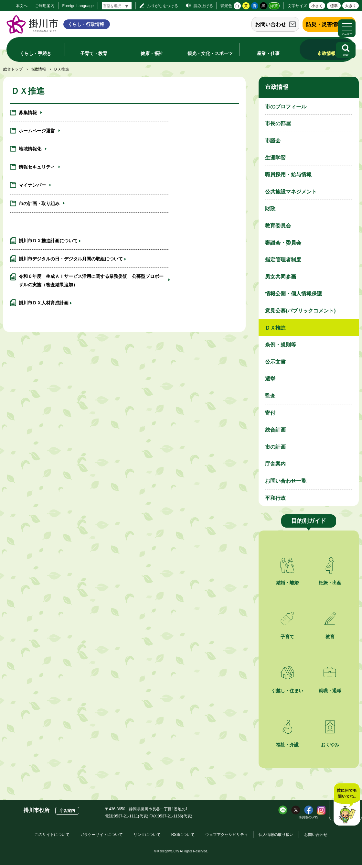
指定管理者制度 (283, 259)
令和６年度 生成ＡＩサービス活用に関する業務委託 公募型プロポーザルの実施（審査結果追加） (66, 230)
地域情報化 (30, 134)
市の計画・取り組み (159, 154)
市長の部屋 (278, 123)
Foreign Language (78, 6)
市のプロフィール (285, 106)
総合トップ (13, 69)
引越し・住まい (287, 690)
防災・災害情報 (324, 24)
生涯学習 (275, 157)
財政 (270, 208)
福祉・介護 (287, 744)
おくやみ (330, 744)
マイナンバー (32, 154)
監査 (270, 396)
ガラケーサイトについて (101, 834)
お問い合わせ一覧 (285, 481)
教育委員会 (278, 225)
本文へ (21, 6)
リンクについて (147, 834)
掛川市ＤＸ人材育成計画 (163, 221)
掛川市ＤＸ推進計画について (48, 193)
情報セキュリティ (157, 134)
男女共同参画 (280, 276)
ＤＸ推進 (275, 328)
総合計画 (275, 429)
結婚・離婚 (287, 582)
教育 (330, 636)
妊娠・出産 (330, 582)
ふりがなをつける (162, 6)
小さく (317, 6)
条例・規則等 (280, 344)
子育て (287, 636)
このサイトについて (52, 834)
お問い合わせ (270, 24)
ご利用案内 (44, 6)
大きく (351, 6)
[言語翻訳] (117, 6)
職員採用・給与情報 (288, 174)
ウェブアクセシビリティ (226, 834)
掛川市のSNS (308, 817)
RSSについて (183, 834)
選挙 (270, 378)
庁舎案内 (275, 463)
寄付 (270, 413)
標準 (334, 6)
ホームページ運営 (157, 113)
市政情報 (38, 69)
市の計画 (275, 447)
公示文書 (275, 362)
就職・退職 (330, 690)
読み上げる (203, 6)
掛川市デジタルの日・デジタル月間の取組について (186, 197)
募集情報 (28, 113)
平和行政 (275, 498)
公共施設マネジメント (291, 191)
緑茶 (274, 6)
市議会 (273, 140)
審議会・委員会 (283, 243)
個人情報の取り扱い (276, 834)
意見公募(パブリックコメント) (300, 310)
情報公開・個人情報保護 (293, 293)
